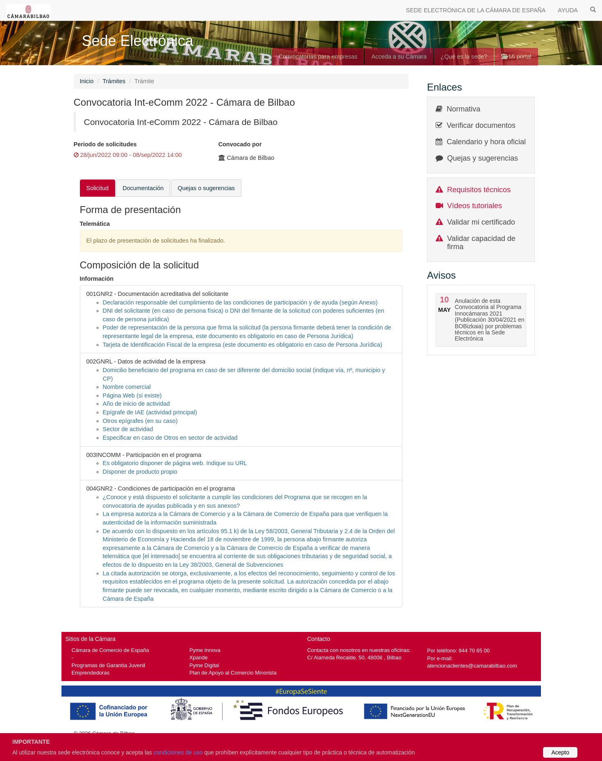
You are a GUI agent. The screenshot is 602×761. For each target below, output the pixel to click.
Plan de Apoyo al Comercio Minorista (233, 673)
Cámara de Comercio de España (110, 650)
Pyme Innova (204, 650)
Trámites (113, 81)
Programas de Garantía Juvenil (108, 665)
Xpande (198, 657)
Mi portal (516, 56)
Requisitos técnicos (479, 190)
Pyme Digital (204, 665)
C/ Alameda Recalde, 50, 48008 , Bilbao (354, 657)
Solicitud (97, 188)
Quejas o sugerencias (206, 188)
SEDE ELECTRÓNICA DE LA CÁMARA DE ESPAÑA (476, 10)
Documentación (143, 188)
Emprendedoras (90, 673)
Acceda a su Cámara (399, 56)
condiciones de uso (178, 752)
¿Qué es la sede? (464, 56)
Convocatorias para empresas (318, 56)
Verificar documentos (481, 125)
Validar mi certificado (481, 222)
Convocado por (240, 144)
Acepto (560, 752)
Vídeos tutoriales (474, 206)
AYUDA (568, 10)
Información (97, 278)
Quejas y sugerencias (482, 158)
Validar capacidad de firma (481, 242)
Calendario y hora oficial (486, 142)
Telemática (95, 223)
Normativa (463, 109)
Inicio (87, 81)
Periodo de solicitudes (105, 144)
